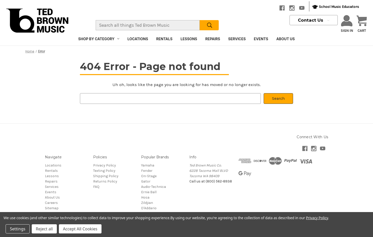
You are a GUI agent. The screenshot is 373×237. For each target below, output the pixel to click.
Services (237, 39)
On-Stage (149, 176)
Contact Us (313, 20)
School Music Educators (335, 7)
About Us (285, 39)
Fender (146, 171)
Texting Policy (104, 171)
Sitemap (52, 208)
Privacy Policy (104, 165)
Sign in (347, 24)
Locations (137, 39)
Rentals (164, 39)
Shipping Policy (105, 176)
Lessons (189, 39)
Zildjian (147, 203)
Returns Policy (105, 181)
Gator (145, 181)
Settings (17, 229)
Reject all (44, 229)
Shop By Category (98, 39)
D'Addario (149, 208)
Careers (51, 203)
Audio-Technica (153, 187)
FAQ (96, 187)
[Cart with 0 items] (361, 24)
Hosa (145, 197)
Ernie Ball (149, 192)
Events (261, 39)
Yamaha (147, 165)
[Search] (209, 25)
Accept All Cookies (80, 229)
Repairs (212, 39)
